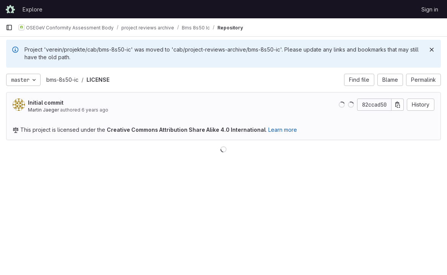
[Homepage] (10, 9)
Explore (32, 9)
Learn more (282, 129)
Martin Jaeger (43, 110)
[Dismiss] (431, 49)
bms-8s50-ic (62, 79)
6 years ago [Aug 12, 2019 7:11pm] (95, 110)
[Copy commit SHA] (398, 105)
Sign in (429, 9)
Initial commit (46, 102)
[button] (342, 105)
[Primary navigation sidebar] (9, 27)
